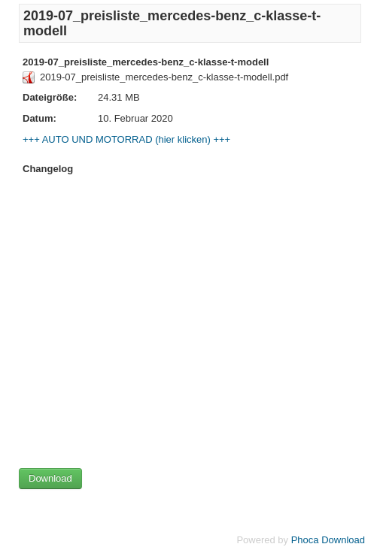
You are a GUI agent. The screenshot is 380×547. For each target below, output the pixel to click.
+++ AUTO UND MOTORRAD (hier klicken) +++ (126, 139)
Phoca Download (328, 539)
